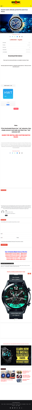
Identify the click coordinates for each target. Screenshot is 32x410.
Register (19, 405)
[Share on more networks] (22, 37)
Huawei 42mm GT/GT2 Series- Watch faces (16, 255)
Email (2, 237)
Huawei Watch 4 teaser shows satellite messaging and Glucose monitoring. (26, 376)
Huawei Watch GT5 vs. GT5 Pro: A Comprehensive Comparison (26, 372)
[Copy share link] (20, 37)
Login (16, 405)
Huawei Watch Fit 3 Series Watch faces (16, 259)
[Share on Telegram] (12, 37)
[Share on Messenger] (17, 37)
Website (18, 237)
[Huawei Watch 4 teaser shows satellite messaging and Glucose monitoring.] (19, 376)
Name (2, 233)
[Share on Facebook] (10, 37)
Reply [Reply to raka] (6, 215)
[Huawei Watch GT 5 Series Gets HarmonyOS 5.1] (8, 375)
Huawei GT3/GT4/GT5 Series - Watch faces (16, 256)
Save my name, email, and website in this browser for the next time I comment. (12, 241)
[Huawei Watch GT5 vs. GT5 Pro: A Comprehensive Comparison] (19, 372)
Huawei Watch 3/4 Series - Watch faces (16, 258)
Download (8, 104)
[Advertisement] (16, 77)
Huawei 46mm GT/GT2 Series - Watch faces (16, 253)
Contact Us (13, 405)
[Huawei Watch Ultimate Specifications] (19, 380)
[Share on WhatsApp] (15, 37)
